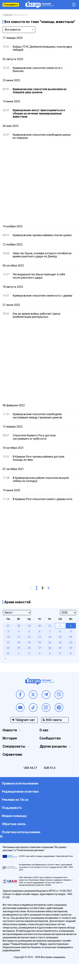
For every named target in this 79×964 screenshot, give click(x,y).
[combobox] (19, 29)
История (10, 738)
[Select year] (68, 612)
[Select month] (17, 612)
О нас (44, 730)
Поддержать (11, 4)
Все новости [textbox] (12, 29)
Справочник (12, 754)
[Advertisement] (39, 182)
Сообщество (50, 738)
